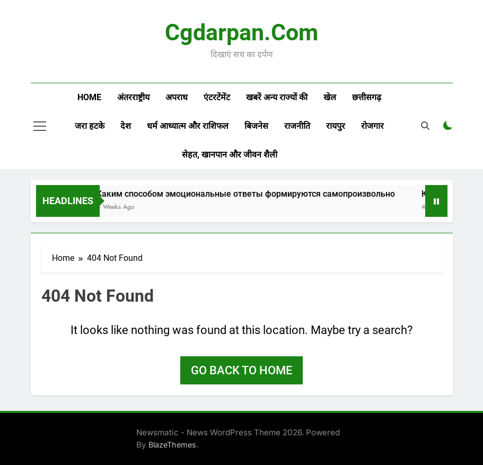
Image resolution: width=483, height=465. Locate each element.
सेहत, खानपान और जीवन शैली (229, 155)
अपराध (176, 97)
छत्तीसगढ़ (366, 97)
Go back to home (241, 370)
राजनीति (297, 126)
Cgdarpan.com (241, 32)
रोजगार (372, 126)
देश (125, 126)
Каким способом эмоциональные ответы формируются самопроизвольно (252, 194)
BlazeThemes (172, 444)
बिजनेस (256, 126)
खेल (329, 97)
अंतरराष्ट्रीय (133, 97)
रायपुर (335, 126)
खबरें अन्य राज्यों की (277, 97)
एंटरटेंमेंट (217, 97)
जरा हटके (89, 126)
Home (89, 97)
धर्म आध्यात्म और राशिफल (188, 126)
